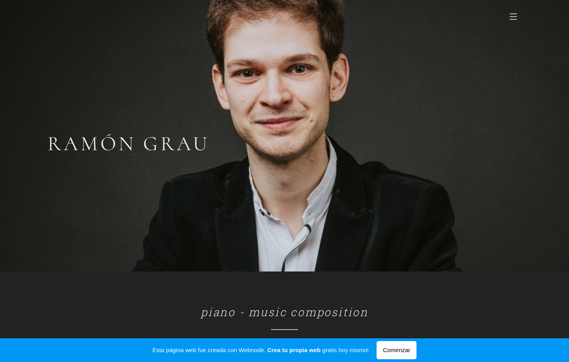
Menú (513, 16)
